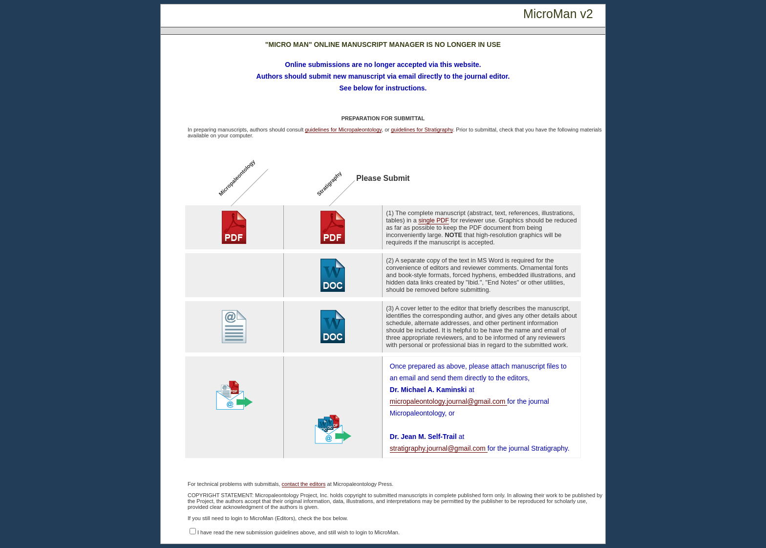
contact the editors (304, 484)
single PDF (433, 220)
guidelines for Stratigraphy (422, 129)
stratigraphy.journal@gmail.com (439, 448)
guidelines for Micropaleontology (343, 129)
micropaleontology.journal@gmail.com (448, 401)
